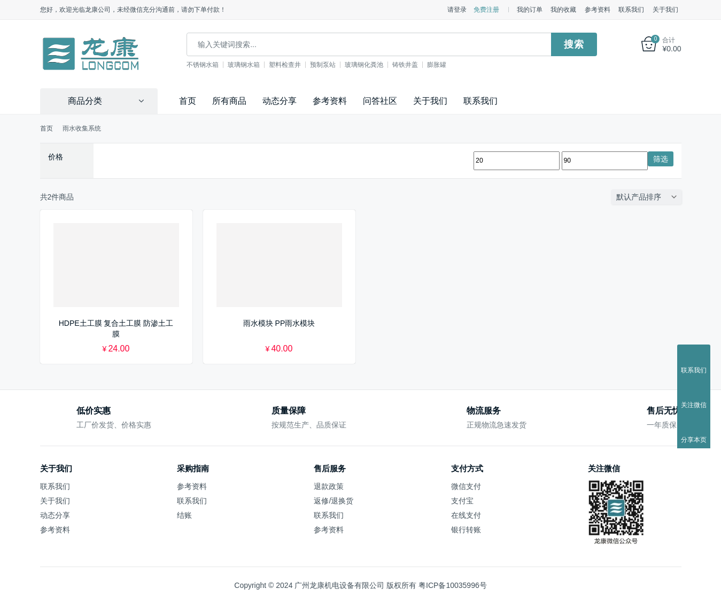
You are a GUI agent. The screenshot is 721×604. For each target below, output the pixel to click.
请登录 (457, 9)
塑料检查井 (292, 64)
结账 (184, 515)
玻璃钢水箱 (251, 64)
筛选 (660, 158)
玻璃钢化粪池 (371, 64)
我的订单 (529, 9)
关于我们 (665, 9)
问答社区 (380, 100)
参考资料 (597, 9)
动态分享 (279, 100)
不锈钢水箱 (210, 64)
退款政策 (329, 485)
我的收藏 (563, 9)
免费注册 (486, 9)
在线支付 (466, 515)
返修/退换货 (333, 500)
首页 (187, 100)
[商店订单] (648, 196)
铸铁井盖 (412, 64)
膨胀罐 (444, 64)
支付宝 (462, 500)
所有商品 (229, 100)
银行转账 (466, 529)
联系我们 (631, 9)
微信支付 (466, 485)
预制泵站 (330, 64)
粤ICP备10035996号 (452, 585)
